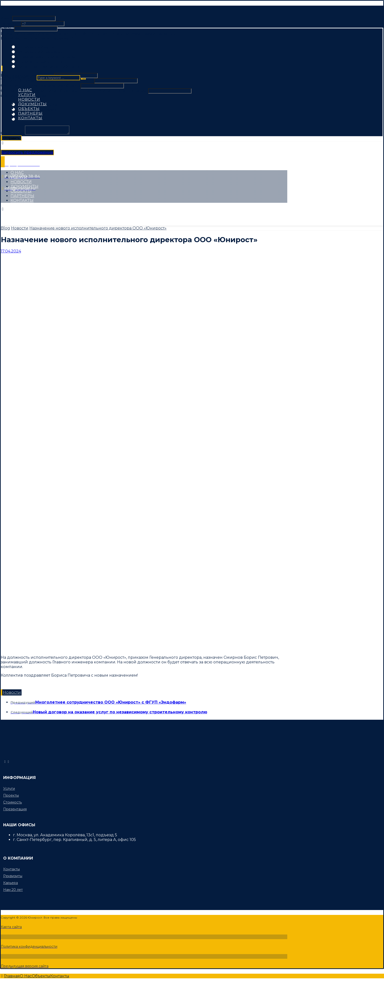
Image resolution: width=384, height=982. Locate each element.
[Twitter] (29, 214)
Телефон (11, 23)
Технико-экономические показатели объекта (47, 80)
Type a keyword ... (18, 77)
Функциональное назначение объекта (41, 85)
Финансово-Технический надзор (50, 66)
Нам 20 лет (13, 889)
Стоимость (12, 802)
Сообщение (13, 134)
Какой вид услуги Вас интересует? (37, 38)
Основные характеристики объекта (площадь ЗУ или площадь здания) (74, 90)
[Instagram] (48, 214)
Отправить (11, 139)
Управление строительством (45, 57)
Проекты (11, 795)
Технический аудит (36, 47)
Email (7, 28)
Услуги (9, 788)
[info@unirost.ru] (5, 761)
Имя (6, 18)
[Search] (83, 79)
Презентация (15, 809)
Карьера (10, 883)
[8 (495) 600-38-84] (8, 761)
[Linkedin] (68, 214)
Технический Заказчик (39, 52)
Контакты (11, 869)
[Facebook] (11, 214)
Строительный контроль (41, 62)
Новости (12, 692)
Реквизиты (12, 876)
